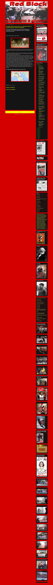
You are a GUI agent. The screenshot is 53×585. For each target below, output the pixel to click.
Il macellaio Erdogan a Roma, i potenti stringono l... (41, 125)
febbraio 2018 (40, 66)
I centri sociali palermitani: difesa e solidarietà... (41, 90)
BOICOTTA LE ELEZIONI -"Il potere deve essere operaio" (41, 95)
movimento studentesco (40, 208)
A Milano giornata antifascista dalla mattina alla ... (40, 72)
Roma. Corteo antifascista (40, 113)
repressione (38, 209)
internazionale (38, 205)
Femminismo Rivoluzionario (40, 303)
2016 (38, 129)
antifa (37, 311)
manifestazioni (39, 206)
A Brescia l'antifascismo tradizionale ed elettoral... (41, 109)
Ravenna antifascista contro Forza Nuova (41, 76)
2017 (38, 128)
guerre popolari (39, 202)
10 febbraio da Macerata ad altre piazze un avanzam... (41, 111)
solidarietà (38, 211)
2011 (38, 135)
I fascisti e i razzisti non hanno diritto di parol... (41, 106)
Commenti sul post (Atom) (21, 114)
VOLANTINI (38, 194)
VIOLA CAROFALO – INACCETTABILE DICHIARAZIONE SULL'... (41, 68)
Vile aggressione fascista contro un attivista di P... (41, 93)
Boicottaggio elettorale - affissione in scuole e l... (41, 104)
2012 (38, 134)
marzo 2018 (40, 65)
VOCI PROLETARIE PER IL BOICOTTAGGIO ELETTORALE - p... (41, 98)
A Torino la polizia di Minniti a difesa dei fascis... (41, 85)
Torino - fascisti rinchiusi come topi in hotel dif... (41, 82)
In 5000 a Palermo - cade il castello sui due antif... (41, 74)
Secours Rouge (39, 299)
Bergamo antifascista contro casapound (41, 78)
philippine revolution (39, 317)
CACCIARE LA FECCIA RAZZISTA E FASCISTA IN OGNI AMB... (41, 116)
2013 (38, 133)
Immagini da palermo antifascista (41, 80)
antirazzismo (38, 197)
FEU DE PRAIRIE (39, 300)
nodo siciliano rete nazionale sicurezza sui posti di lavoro (40, 313)
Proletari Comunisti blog (40, 302)
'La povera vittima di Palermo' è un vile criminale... (41, 87)
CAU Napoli (38, 306)
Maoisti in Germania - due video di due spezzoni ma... (41, 122)
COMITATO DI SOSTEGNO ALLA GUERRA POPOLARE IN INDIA (41, 309)
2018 (38, 64)
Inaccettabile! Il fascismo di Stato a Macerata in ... (41, 119)
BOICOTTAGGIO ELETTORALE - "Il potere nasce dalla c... (41, 101)
